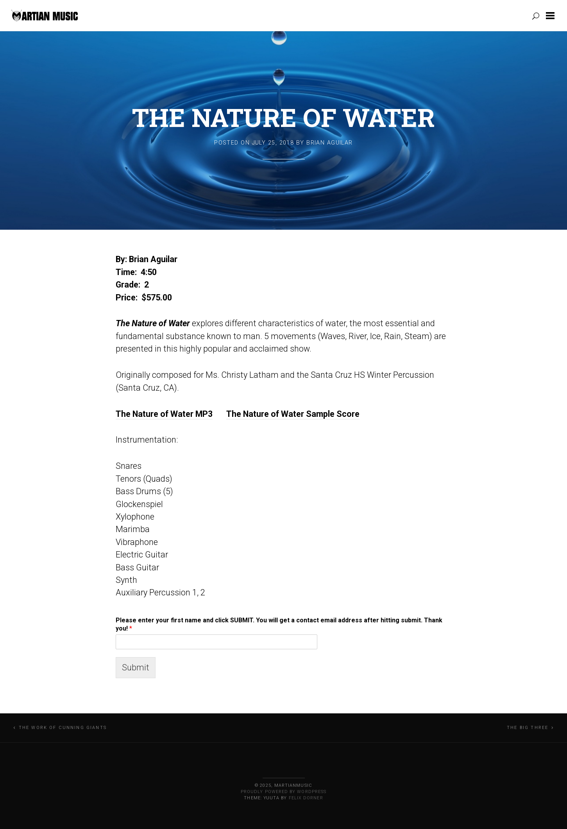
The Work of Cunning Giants (63, 727)
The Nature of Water (283, 117)
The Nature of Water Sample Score (293, 414)
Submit (135, 667)
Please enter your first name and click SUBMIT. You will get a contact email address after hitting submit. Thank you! (279, 624)
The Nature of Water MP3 (164, 414)
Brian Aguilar (329, 142)
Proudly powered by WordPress (283, 791)
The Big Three (527, 727)
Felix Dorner (306, 797)
